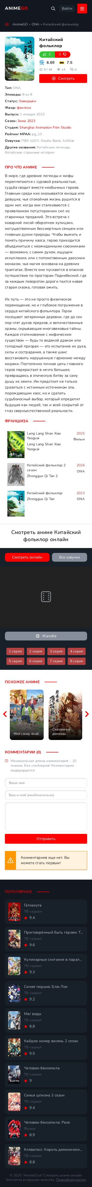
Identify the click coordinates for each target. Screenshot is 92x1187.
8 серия (76, 661)
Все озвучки (69, 557)
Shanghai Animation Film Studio (45, 127)
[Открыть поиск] (53, 8)
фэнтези (24, 107)
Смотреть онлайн (27, 557)
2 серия (35, 651)
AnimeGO (20, 24)
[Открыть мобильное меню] (82, 8)
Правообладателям (71, 1180)
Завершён (27, 101)
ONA (35, 24)
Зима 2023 (26, 121)
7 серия (56, 661)
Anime (16, 8)
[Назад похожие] (5, 715)
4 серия (76, 651)
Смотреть (66, 78)
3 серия (56, 651)
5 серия (15, 661)
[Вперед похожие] (87, 715)
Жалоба (46, 636)
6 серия (35, 661)
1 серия (15, 651)
